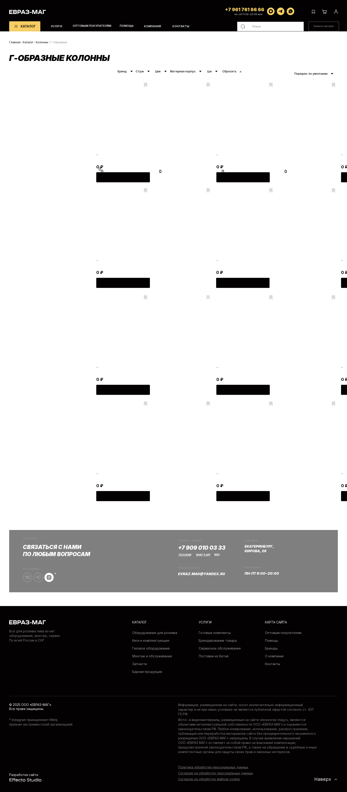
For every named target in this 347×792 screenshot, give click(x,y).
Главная (14, 42)
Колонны (42, 42)
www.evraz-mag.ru (274, 720)
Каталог (28, 42)
